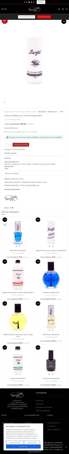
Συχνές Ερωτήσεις (53, 423)
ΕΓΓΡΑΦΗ (40, 2)
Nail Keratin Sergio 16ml (18, 250)
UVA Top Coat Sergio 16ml (51, 378)
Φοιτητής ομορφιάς (44, 17)
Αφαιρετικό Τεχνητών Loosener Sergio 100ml (51, 250)
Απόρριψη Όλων (32, 442)
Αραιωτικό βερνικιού (32, 185)
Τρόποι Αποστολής (7, 423)
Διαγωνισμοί (51, 426)
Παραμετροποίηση (14, 442)
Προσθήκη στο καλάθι (20, 144)
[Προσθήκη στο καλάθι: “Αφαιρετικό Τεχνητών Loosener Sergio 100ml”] (49, 246)
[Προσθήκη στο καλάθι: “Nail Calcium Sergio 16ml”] (49, 330)
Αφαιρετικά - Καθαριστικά (47, 111)
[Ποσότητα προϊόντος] (8, 145)
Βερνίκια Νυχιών (31, 111)
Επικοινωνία (40, 400)
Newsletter (27, 423)
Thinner (22, 185)
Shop (17, 111)
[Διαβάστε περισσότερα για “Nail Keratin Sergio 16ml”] (16, 246)
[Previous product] (60, 111)
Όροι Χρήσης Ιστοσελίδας (44, 407)
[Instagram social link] (27, 2)
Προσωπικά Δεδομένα (43, 410)
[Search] (67, 9)
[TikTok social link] (34, 2)
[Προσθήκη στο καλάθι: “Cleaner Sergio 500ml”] (16, 374)
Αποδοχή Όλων (23, 446)
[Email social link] (12, 208)
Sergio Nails (15, 185)
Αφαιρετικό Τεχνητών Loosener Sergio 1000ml (18, 292)
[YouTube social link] (29, 2)
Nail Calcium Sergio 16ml (51, 334)
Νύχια (22, 111)
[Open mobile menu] (4, 9)
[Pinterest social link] (31, 2)
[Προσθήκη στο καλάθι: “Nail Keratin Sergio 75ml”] (49, 288)
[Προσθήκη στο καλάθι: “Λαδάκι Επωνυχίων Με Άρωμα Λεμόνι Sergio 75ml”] (16, 330)
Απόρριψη (66, 447)
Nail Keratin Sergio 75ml (51, 292)
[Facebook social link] (25, 2)
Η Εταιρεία (39, 404)
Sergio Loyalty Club (53, 429)
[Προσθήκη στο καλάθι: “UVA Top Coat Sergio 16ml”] (49, 374)
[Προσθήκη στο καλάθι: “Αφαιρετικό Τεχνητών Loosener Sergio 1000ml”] (16, 288)
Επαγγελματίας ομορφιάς (26, 17)
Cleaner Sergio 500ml (18, 378)
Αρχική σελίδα (9, 111)
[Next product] (64, 111)
